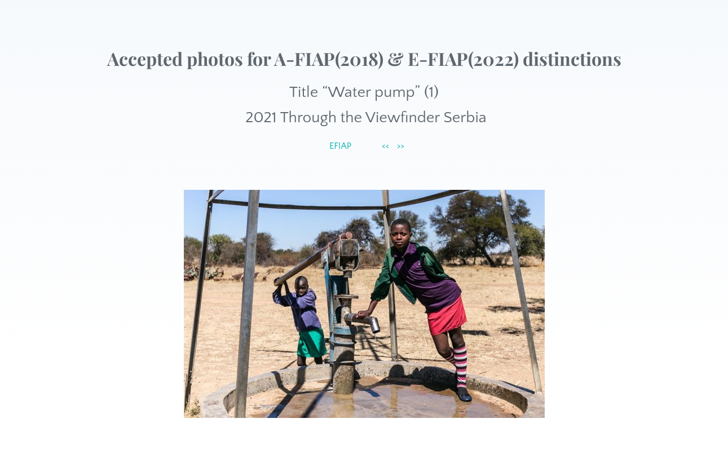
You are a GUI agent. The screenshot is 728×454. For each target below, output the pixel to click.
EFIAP (340, 146)
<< (385, 146)
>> (400, 146)
